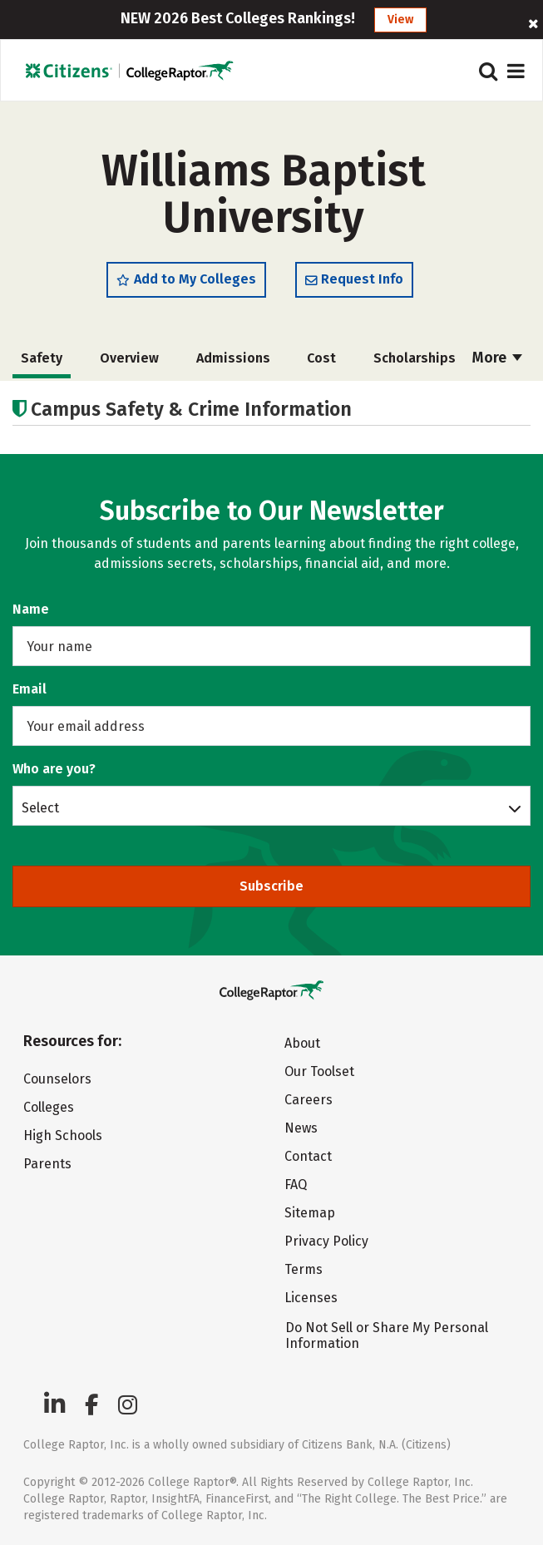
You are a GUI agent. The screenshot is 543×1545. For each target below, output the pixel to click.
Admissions (233, 358)
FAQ (295, 1184)
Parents (47, 1164)
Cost (321, 358)
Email (29, 689)
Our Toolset (319, 1071)
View (400, 19)
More (497, 357)
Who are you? (54, 769)
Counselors (57, 1079)
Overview (129, 358)
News (301, 1128)
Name (30, 609)
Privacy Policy (326, 1241)
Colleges (48, 1107)
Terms (303, 1269)
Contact (308, 1156)
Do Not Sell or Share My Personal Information (386, 1335)
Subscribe (271, 886)
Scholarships (414, 358)
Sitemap (309, 1213)
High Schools (62, 1135)
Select (40, 807)
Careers (308, 1100)
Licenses (311, 1298)
